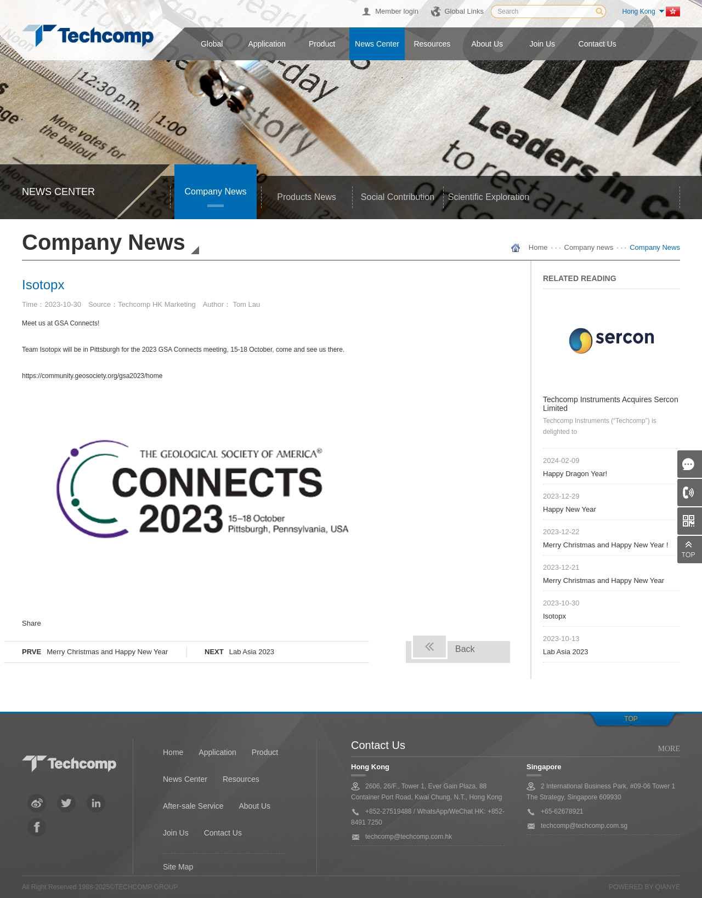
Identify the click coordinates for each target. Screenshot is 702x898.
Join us (542, 43)
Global (212, 43)
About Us (254, 806)
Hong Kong (638, 11)
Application (267, 43)
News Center (185, 779)
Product (322, 43)
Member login (396, 11)
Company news (216, 191)
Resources (432, 43)
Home (538, 247)
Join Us (176, 832)
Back (465, 649)
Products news (306, 197)
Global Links (464, 11)
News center (377, 43)
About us (487, 43)
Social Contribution (397, 197)
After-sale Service (193, 806)
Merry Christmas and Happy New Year (107, 652)
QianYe (667, 887)
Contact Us (223, 832)
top (630, 719)
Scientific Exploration (489, 197)
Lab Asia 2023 (251, 652)
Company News (655, 247)
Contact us (597, 43)
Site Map (178, 866)
